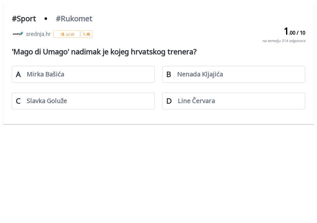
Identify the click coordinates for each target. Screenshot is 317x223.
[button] (66, 34)
